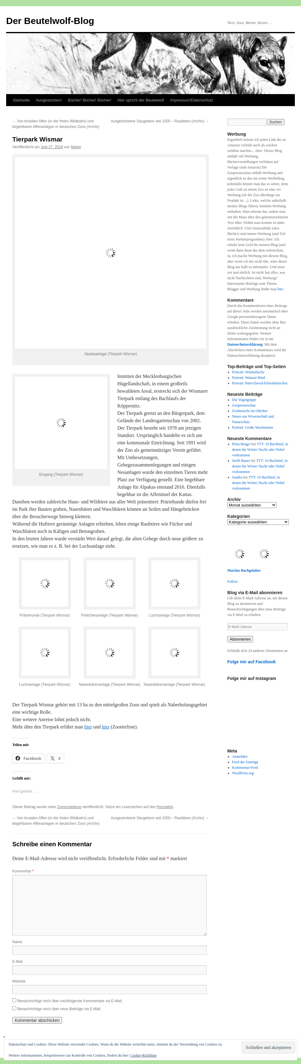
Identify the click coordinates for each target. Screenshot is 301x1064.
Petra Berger (241, 444)
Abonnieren (240, 639)
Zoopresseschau (244, 405)
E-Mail (17, 961)
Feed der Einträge (245, 762)
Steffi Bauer (241, 461)
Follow (232, 581)
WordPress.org (243, 773)
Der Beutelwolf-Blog (50, 21)
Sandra (237, 477)
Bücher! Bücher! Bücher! (89, 100)
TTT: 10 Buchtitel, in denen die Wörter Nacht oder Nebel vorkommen (260, 449)
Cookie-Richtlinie (143, 1055)
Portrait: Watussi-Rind (248, 377)
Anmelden (240, 756)
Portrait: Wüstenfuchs (248, 372)
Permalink (165, 807)
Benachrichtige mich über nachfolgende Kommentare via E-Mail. (70, 1001)
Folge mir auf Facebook (251, 661)
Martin (76, 147)
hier (88, 726)
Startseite (21, 100)
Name (17, 942)
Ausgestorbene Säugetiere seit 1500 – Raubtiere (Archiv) (160, 121)
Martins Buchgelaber (244, 570)
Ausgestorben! (49, 100)
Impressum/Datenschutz (191, 100)
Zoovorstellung (69, 807)
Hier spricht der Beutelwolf (140, 100)
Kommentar (23, 871)
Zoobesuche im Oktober (250, 411)
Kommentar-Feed (245, 767)
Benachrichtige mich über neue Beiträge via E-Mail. (59, 1009)
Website (18, 981)
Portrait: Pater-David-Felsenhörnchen (259, 383)
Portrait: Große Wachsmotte (252, 427)
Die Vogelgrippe (244, 400)
